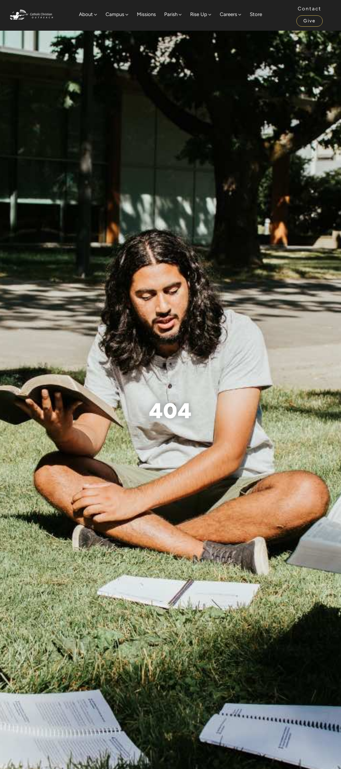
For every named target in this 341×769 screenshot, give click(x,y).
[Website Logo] (31, 12)
